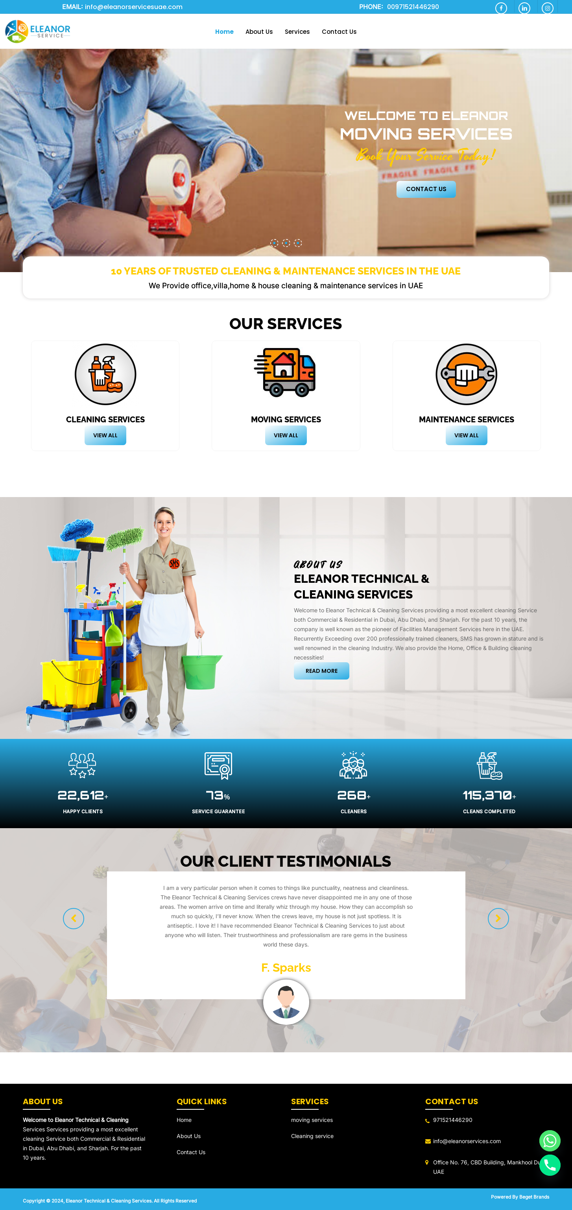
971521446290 (452, 1119)
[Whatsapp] (550, 1140)
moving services (312, 1119)
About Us (189, 1136)
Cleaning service (312, 1136)
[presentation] (73, 919)
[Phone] (550, 1165)
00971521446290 (413, 6)
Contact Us (426, 189)
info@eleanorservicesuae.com (134, 6)
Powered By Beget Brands (520, 1197)
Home (184, 1119)
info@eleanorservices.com (467, 1141)
